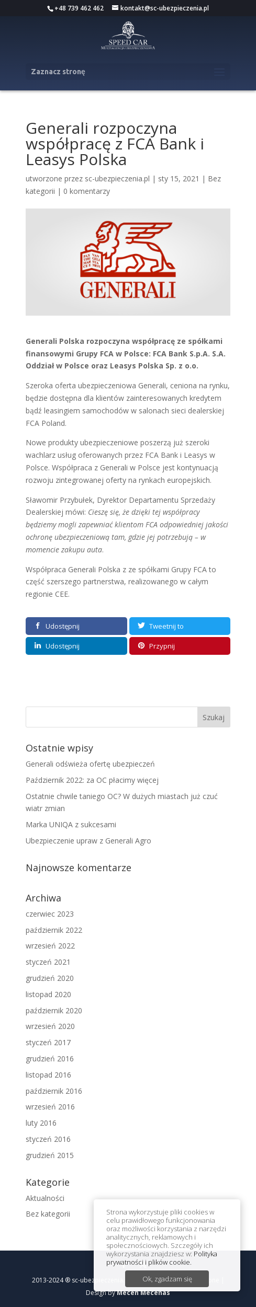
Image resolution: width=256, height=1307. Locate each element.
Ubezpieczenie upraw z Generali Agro (88, 841)
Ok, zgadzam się (167, 1278)
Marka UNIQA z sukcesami (71, 824)
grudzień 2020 (50, 978)
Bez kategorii (48, 1214)
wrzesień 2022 (50, 946)
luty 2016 (41, 1123)
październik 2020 (54, 1010)
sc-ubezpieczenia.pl (117, 178)
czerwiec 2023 (50, 914)
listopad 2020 (48, 994)
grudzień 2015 (50, 1155)
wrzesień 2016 (50, 1107)
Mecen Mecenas (143, 1292)
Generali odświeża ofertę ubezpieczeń (90, 764)
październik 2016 (54, 1091)
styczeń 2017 (48, 1042)
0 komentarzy (86, 191)
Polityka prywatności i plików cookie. (161, 1258)
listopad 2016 (48, 1075)
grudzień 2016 (50, 1058)
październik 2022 (54, 930)
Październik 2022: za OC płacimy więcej (92, 780)
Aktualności (45, 1198)
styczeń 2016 (48, 1139)
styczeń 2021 (48, 962)
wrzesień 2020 (50, 1026)
